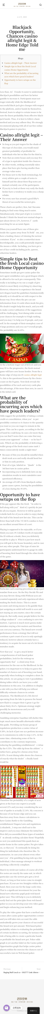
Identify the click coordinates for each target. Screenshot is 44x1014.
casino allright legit (33, 374)
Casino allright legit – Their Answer (20, 63)
